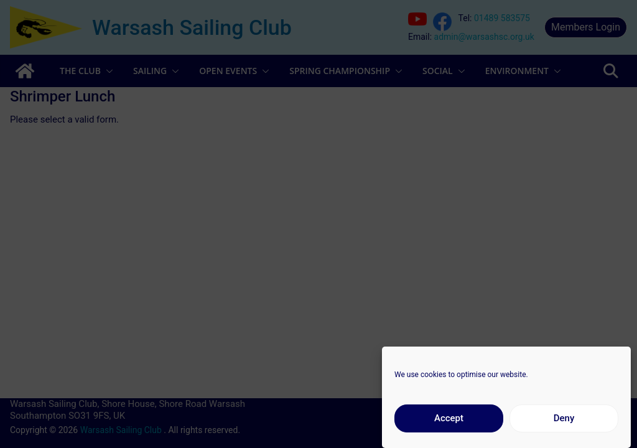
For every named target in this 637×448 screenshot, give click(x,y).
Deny (564, 423)
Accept (448, 423)
